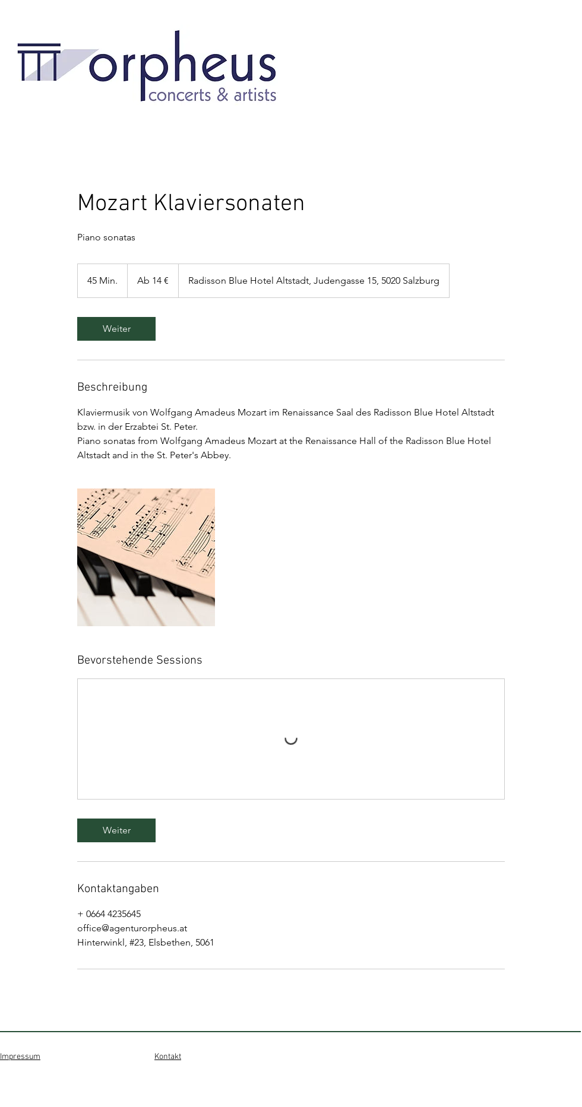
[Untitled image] (146, 557)
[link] (116, 329)
